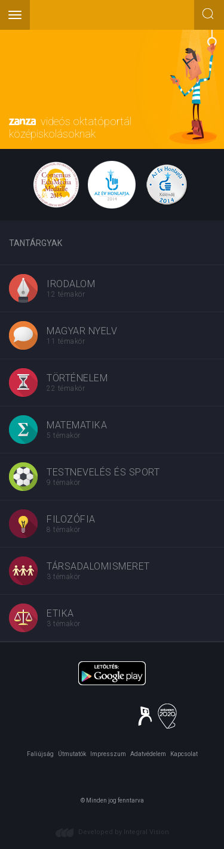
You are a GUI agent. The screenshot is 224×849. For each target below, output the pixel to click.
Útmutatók (72, 754)
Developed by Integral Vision (123, 832)
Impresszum (108, 754)
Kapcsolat (184, 754)
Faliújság (40, 754)
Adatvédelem (148, 754)
